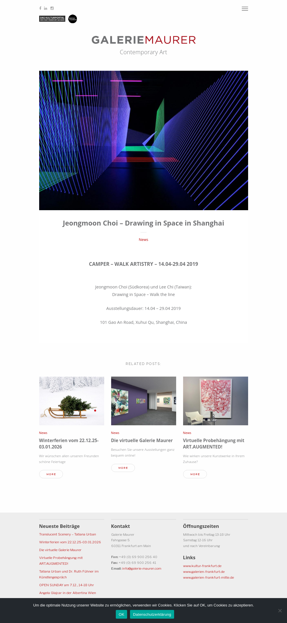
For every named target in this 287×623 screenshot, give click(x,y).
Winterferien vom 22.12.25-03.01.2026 (70, 542)
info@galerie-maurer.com (141, 568)
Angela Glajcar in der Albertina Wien (67, 593)
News (143, 239)
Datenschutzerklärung (152, 614)
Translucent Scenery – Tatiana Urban (67, 534)
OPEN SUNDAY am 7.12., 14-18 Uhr (66, 585)
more (51, 474)
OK (121, 614)
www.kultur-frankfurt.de (202, 566)
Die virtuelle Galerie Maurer (142, 440)
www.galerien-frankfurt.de (204, 572)
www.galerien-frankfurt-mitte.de (208, 577)
